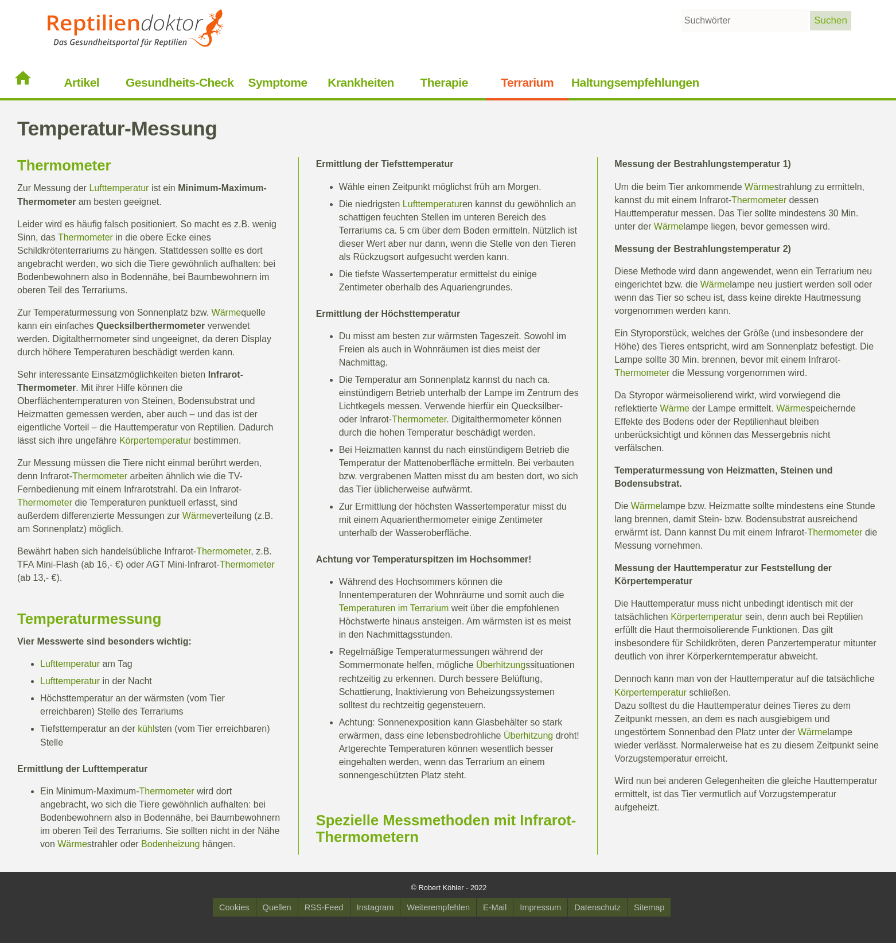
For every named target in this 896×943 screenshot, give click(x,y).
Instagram (375, 907)
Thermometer (64, 165)
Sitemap (649, 907)
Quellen (277, 907)
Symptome (277, 82)
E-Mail (495, 907)
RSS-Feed (324, 907)
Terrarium (527, 82)
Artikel (81, 82)
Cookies (234, 907)
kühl (146, 729)
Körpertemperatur (155, 440)
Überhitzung (500, 665)
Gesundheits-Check (179, 82)
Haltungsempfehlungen (635, 82)
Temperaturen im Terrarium (394, 608)
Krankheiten (361, 82)
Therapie (444, 82)
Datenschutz (597, 907)
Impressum (540, 907)
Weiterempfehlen (438, 907)
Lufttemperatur (119, 188)
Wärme (226, 312)
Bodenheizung (170, 844)
